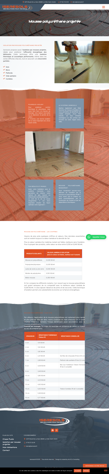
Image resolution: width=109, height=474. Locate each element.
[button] (103, 7)
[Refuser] (105, 470)
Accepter (77, 470)
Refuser (86, 470)
